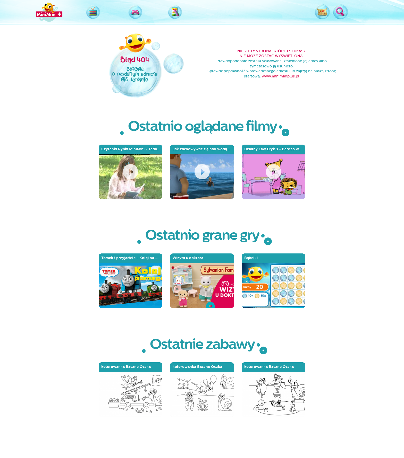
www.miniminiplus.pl (280, 76)
